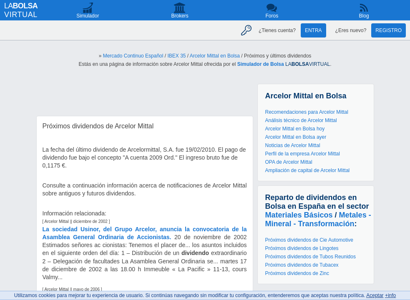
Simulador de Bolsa (260, 64)
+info (390, 295)
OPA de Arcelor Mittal (288, 162)
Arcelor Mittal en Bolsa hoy (295, 129)
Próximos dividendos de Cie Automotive (309, 240)
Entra (313, 30)
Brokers (179, 16)
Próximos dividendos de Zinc (297, 273)
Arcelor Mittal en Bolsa (215, 56)
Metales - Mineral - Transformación (318, 219)
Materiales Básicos (299, 215)
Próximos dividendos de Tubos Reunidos (310, 257)
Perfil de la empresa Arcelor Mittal (302, 154)
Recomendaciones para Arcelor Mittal (306, 112)
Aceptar (374, 295)
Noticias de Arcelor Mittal (292, 145)
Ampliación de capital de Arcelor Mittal (307, 170)
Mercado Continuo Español (133, 56)
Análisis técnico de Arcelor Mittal (301, 120)
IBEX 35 (176, 56)
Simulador (87, 16)
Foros (272, 16)
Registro (388, 30)
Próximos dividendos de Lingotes (302, 248)
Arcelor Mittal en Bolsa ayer (296, 137)
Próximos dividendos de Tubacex (302, 265)
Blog (364, 16)
